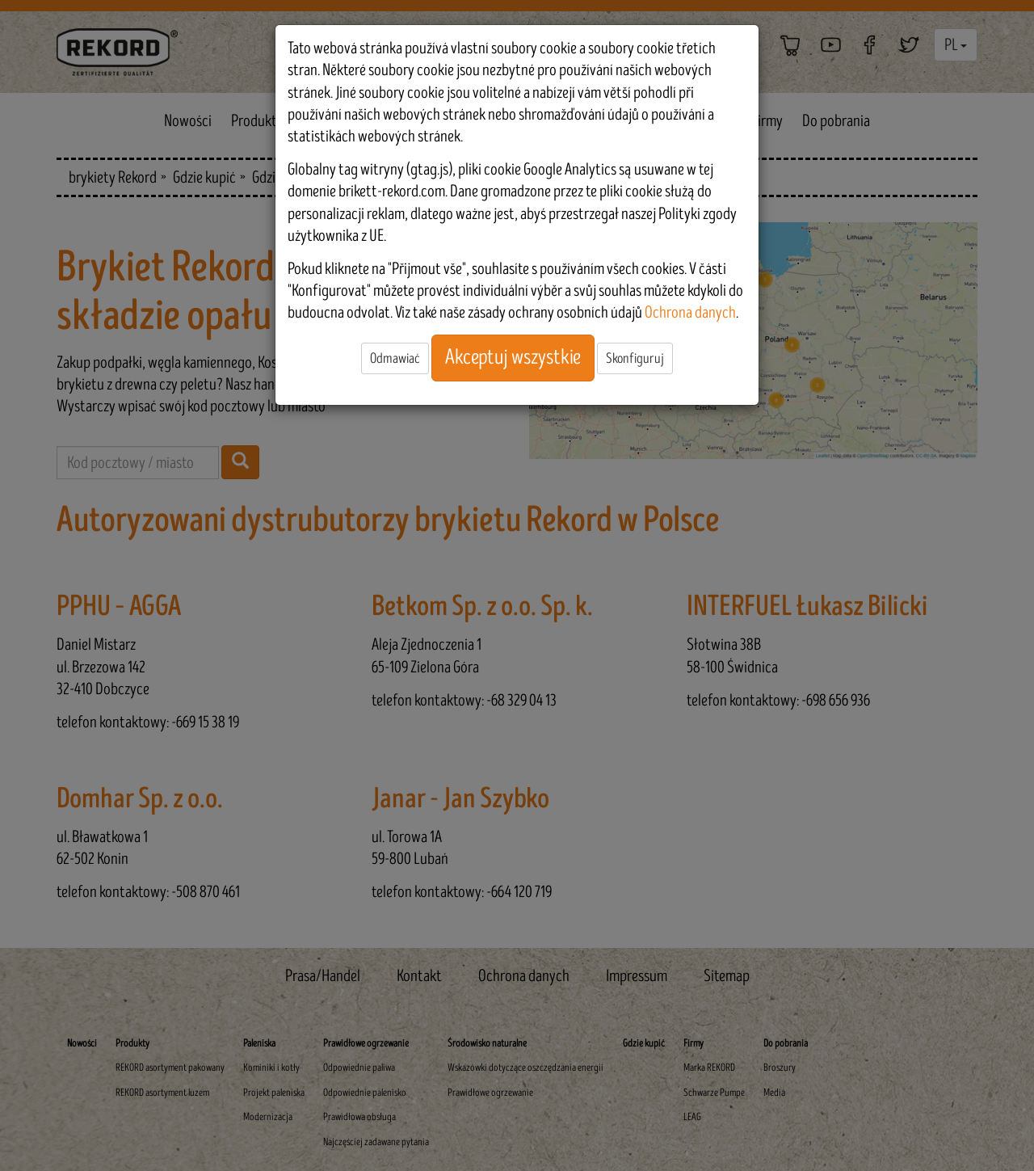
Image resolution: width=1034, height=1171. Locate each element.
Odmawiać (395, 358)
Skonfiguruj (635, 358)
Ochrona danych (690, 312)
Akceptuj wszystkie (513, 357)
